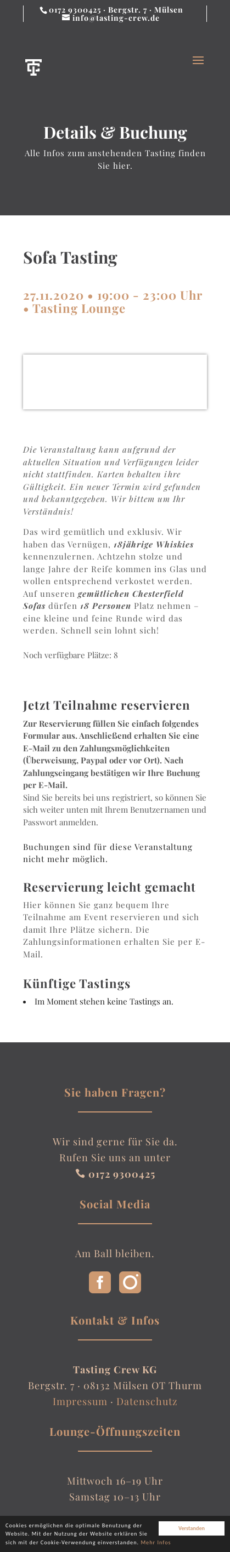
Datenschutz (147, 1401)
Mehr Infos (156, 1544)
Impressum (80, 1401)
